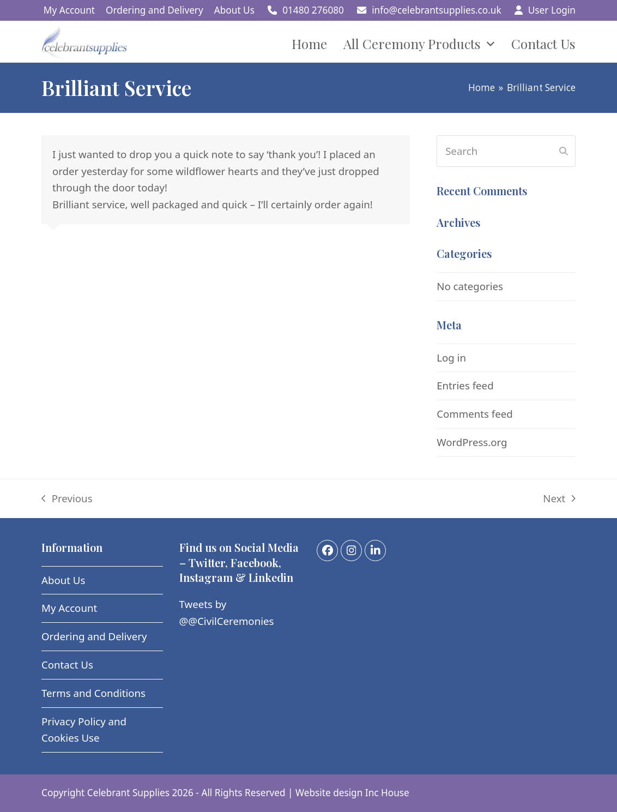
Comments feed (474, 413)
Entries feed (465, 385)
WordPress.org (472, 442)
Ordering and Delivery (94, 636)
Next (559, 499)
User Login (552, 10)
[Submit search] (563, 151)
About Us (63, 580)
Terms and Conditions (93, 693)
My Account (69, 608)
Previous (67, 499)
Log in (451, 357)
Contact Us (67, 664)
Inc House (387, 792)
